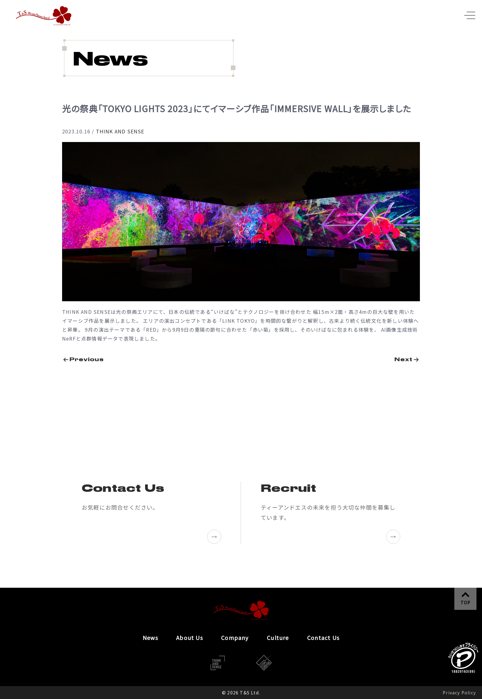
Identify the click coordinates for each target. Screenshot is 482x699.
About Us (189, 638)
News (150, 638)
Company (234, 638)
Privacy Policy (459, 692)
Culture (278, 638)
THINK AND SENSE (120, 131)
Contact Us (323, 638)
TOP (465, 602)
